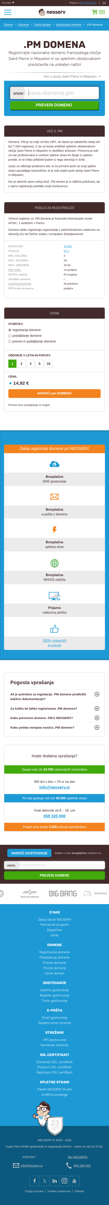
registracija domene (26, 330)
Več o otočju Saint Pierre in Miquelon (70, 76)
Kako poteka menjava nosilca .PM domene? (42, 727)
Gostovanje (54, 983)
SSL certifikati (54, 1055)
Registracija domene (54, 952)
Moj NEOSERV (88, 2)
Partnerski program (54, 925)
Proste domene (54, 968)
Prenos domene (54, 963)
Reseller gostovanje (54, 995)
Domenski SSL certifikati (54, 1062)
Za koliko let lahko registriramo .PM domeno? (43, 708)
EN (104, 2)
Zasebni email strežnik (54, 1023)
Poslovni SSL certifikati (54, 1067)
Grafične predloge (54, 1095)
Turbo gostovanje (54, 1001)
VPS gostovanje (54, 1040)
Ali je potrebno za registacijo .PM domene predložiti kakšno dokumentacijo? (48, 697)
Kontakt (8, 2)
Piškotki (79, 1191)
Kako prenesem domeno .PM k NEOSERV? (41, 718)
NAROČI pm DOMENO (54, 393)
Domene (54, 945)
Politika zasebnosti (59, 1191)
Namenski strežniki (54, 1045)
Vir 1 (66, 251)
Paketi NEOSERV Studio (54, 1089)
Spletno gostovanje (54, 990)
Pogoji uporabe (34, 1191)
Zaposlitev (54, 930)
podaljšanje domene (26, 335)
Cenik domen (54, 973)
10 (48, 364)
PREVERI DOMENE (54, 875)
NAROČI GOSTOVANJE (29, 853)
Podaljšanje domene (55, 957)
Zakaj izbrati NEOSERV (54, 919)
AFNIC (68, 246)
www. (18, 93)
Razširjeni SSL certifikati (55, 1072)
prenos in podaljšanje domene (34, 341)
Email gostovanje (54, 1017)
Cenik (54, 935)
